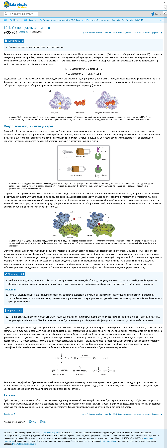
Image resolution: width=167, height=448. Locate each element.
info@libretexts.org (108, 441)
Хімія (29, 20)
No (44, 422)
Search (6, 14)
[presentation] (97, 69)
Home (14, 20)
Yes (34, 422)
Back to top (8, 414)
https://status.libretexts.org (24, 444)
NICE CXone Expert (49, 433)
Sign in (158, 14)
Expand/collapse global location (161, 19)
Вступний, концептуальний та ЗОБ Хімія (60, 20)
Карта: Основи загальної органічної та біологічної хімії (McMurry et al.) (120, 20)
